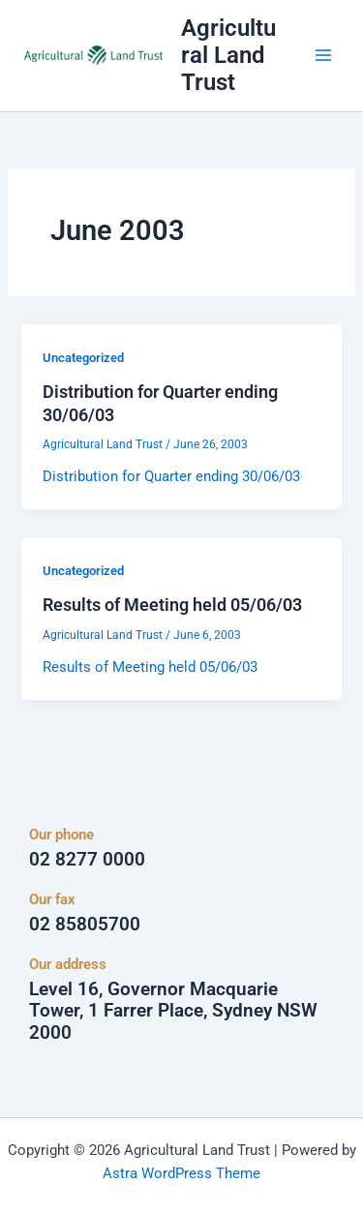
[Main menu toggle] (323, 55)
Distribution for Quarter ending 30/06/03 (171, 476)
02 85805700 (84, 924)
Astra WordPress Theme (181, 1173)
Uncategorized (83, 357)
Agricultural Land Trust (228, 56)
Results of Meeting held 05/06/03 (172, 604)
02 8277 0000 (87, 859)
